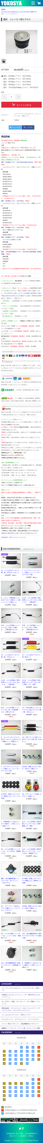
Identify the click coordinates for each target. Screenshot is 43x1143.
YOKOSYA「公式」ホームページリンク (13, 537)
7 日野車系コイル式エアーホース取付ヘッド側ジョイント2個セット (10, 824)
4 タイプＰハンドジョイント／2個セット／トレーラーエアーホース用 (10, 769)
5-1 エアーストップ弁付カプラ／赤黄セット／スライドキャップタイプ (10, 908)
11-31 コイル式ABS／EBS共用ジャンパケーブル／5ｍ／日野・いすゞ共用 (31, 682)
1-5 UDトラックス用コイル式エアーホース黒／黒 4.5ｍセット (32, 739)
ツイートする (15, 127)
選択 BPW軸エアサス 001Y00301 (17, 76)
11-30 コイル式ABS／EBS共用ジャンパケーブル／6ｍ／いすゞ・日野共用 (10, 682)
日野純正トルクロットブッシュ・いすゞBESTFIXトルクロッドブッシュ (21, 996)
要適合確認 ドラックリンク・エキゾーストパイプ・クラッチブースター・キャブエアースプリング (21, 1009)
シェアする (28, 127)
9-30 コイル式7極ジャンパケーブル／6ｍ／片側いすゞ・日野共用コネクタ (31, 627)
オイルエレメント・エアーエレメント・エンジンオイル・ (21, 1019)
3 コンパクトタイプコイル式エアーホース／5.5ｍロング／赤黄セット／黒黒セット (11, 739)
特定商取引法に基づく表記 (14, 1133)
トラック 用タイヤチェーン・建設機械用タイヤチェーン (20, 1024)
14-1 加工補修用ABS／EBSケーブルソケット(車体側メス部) (11, 965)
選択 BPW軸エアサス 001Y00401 (17, 82)
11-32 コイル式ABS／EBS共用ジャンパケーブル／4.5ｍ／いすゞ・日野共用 (32, 600)
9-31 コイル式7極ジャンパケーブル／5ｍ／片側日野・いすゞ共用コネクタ (10, 710)
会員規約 (23, 1136)
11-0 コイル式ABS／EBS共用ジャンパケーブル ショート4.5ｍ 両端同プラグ (31, 851)
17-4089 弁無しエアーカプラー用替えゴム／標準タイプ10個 (31, 881)
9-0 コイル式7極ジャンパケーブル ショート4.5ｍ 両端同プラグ (11, 936)
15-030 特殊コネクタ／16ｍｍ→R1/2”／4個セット (32, 907)
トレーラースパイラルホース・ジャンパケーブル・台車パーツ (19, 11)
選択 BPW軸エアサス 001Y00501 (17, 85)
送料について (13, 1136)
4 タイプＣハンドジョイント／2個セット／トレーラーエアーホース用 (31, 572)
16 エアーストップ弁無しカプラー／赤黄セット (32, 795)
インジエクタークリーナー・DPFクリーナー (16, 1015)
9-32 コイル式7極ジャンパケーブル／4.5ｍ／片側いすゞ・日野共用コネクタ (10, 627)
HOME (3, 9)
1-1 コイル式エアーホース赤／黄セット (31, 656)
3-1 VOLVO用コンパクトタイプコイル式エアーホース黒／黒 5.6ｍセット (31, 710)
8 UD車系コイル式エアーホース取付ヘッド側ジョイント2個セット (31, 965)
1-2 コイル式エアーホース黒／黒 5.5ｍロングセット (10, 571)
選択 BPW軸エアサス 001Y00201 (17, 79)
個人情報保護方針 (30, 1133)
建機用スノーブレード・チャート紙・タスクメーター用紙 (21, 1028)
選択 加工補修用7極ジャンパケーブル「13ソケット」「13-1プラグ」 (10, 881)
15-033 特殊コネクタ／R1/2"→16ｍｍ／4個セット (31, 768)
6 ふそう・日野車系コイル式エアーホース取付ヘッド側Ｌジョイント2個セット (10, 600)
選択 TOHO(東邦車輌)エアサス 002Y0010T (20, 87)
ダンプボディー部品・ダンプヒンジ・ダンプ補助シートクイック (21, 1003)
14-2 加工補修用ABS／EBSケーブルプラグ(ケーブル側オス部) (32, 936)
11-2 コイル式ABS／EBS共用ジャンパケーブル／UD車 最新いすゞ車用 (32, 824)
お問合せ (31, 1136)
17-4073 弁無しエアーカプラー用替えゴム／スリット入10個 (10, 796)
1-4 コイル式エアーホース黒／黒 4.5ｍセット (10, 656)
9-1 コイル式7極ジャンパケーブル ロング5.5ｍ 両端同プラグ (11, 851)
